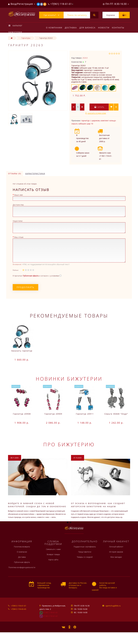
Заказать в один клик (97, 113)
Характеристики (35, 173)
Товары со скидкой (85, 557)
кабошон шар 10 (85, 123)
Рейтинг (16, 270)
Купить (99, 107)
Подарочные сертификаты (85, 546)
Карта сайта (53, 559)
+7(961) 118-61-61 (18, 605)
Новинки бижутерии (69, 378)
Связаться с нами (53, 549)
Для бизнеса (88, 27)
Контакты (120, 27)
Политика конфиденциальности (21, 567)
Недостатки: (18, 221)
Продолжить (25, 287)
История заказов (116, 552)
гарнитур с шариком (90, 120)
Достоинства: (18, 205)
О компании (54, 27)
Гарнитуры (25, 38)
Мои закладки (116, 557)
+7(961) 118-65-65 (18, 609)
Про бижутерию (69, 444)
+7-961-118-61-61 (50, 612)
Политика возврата (22, 546)
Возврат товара (53, 554)
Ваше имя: (18, 195)
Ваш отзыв (18, 237)
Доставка (71, 27)
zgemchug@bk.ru (113, 605)
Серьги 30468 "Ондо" (116, 414)
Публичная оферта (22, 562)
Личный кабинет (116, 546)
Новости (105, 27)
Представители (84, 552)
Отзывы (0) (14, 173)
